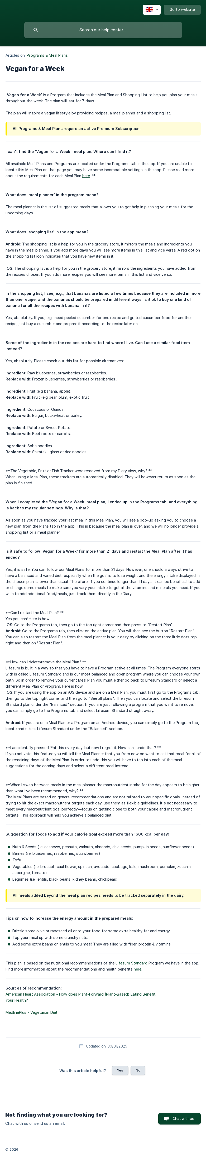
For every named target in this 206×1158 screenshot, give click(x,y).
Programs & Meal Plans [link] (47, 55)
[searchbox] (103, 30)
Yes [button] (120, 1070)
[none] (152, 10)
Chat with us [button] (183, 1118)
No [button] (138, 1070)
